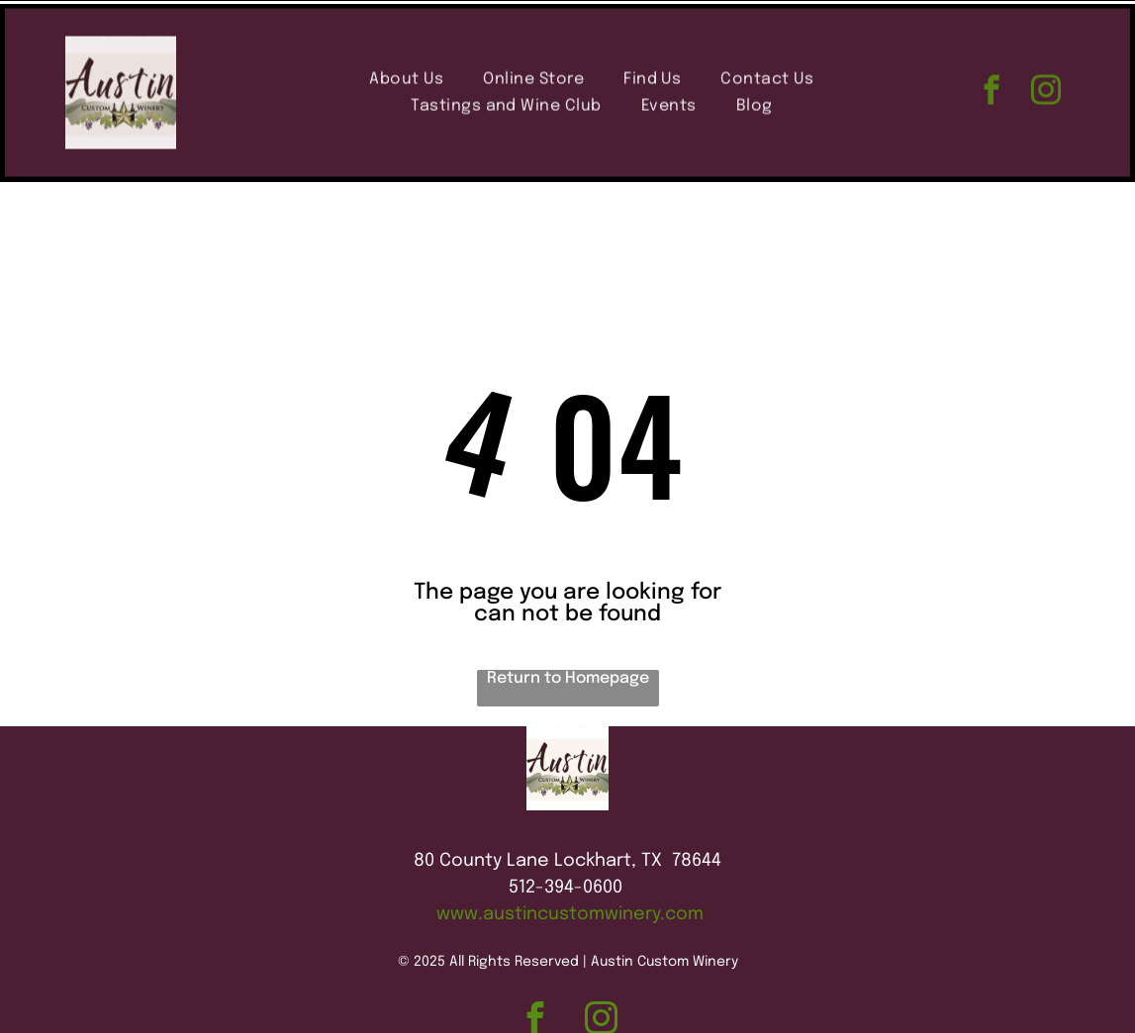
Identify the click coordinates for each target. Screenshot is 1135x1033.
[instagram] (1045, 89)
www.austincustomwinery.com (570, 865)
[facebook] (991, 89)
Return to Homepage (568, 628)
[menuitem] (406, 75)
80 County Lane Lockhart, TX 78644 (567, 811)
